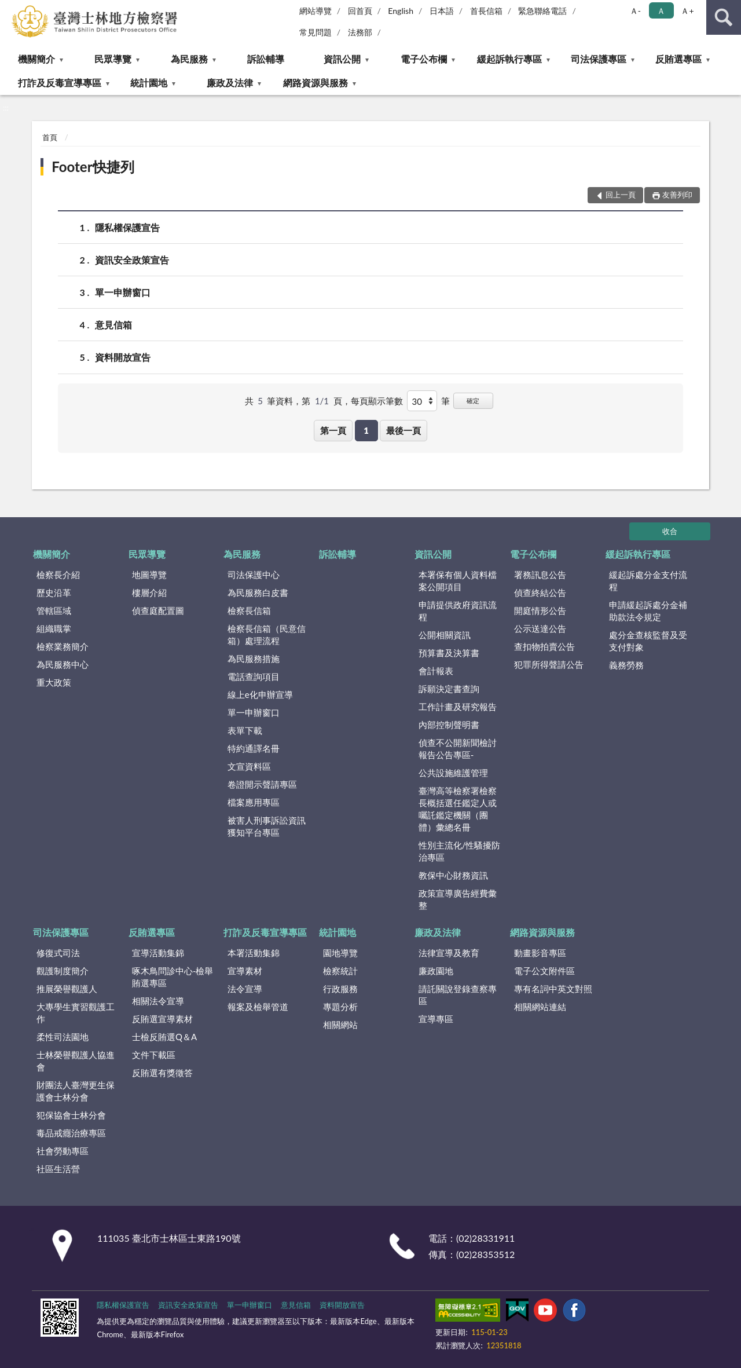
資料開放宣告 (123, 357)
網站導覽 (315, 11)
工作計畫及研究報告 (458, 706)
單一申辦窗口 (123, 292)
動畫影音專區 (540, 953)
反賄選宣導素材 (162, 1019)
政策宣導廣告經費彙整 (458, 899)
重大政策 (53, 682)
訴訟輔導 (265, 58)
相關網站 (340, 1024)
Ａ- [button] (635, 11)
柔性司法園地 (62, 1037)
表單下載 (245, 730)
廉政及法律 (230, 82)
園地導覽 (340, 953)
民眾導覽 (112, 58)
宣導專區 (436, 1019)
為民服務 (189, 58)
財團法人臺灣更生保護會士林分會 (75, 1091)
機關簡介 (36, 58)
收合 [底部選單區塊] (669, 531)
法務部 (360, 32)
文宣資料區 (249, 766)
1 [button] (366, 430)
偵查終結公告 (540, 592)
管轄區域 (53, 610)
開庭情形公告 (540, 610)
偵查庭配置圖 (158, 610)
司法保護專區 (598, 58)
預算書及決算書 (449, 653)
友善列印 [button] (677, 194)
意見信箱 (113, 324)
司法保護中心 (254, 574)
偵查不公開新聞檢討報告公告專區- (458, 748)
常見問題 (315, 32)
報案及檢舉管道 (258, 1006)
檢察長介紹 (58, 574)
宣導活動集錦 (158, 953)
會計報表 (436, 670)
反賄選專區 (678, 58)
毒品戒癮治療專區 (71, 1133)
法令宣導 (245, 988)
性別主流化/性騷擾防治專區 (460, 851)
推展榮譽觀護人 (66, 988)
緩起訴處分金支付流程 (648, 580)
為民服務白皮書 (258, 592)
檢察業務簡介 (62, 646)
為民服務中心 (62, 664)
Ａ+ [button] (687, 11)
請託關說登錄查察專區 (458, 994)
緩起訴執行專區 (509, 58)
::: (9, 8)
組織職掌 (53, 628)
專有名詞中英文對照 (553, 988)
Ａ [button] (661, 11)
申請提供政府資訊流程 (458, 610)
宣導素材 (245, 970)
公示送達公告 (540, 628)
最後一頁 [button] (403, 430)
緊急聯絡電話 (542, 11)
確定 (473, 400)
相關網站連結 (540, 1006)
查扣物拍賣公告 (544, 646)
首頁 (49, 137)
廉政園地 (436, 970)
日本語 (442, 11)
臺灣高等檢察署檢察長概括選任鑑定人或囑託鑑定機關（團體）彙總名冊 (458, 808)
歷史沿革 (53, 592)
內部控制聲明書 (449, 724)
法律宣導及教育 (449, 953)
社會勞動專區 (62, 1151)
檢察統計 (340, 970)
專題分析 (340, 1006)
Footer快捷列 (93, 166)
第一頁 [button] (333, 430)
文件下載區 (153, 1054)
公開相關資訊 (445, 635)
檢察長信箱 (249, 610)
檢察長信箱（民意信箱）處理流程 (267, 634)
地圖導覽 (149, 574)
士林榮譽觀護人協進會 (75, 1060)
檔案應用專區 (254, 802)
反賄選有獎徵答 (162, 1072)
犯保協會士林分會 (71, 1115)
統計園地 (148, 82)
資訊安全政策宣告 (132, 259)
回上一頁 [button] (621, 194)
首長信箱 (486, 11)
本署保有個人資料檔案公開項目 (458, 580)
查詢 (723, 17)
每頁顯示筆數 (377, 401)
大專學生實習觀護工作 (75, 1012)
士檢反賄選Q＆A (164, 1037)
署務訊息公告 (540, 574)
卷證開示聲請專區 (262, 784)
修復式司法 (58, 953)
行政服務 (340, 988)
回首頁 (360, 11)
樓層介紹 (149, 592)
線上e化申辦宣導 (260, 694)
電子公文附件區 (544, 970)
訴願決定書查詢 (449, 688)
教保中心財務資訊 (453, 875)
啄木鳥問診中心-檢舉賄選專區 (173, 976)
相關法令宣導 (158, 1001)
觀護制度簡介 (62, 970)
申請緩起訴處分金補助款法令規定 (648, 610)
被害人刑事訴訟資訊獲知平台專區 (267, 826)
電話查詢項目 (254, 676)
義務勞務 (626, 665)
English (400, 11)
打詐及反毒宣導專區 (59, 82)
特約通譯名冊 (254, 748)
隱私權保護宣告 (127, 227)
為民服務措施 (254, 658)
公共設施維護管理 (453, 772)
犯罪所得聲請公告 (549, 664)
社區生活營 (58, 1169)
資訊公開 (342, 58)
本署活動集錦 (254, 953)
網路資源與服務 (315, 82)
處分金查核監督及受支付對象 (648, 641)
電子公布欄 (424, 58)
